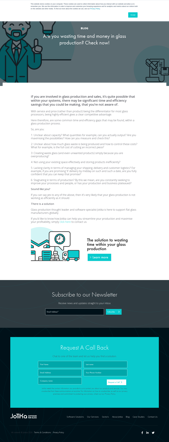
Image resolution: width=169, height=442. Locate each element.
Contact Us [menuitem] (153, 416)
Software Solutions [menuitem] (75, 416)
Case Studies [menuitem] (139, 416)
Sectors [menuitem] (105, 416)
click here (65, 222)
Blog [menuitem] (128, 416)
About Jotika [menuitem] (117, 416)
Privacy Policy (95, 9)
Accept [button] (132, 15)
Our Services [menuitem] (93, 416)
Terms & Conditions (42, 432)
